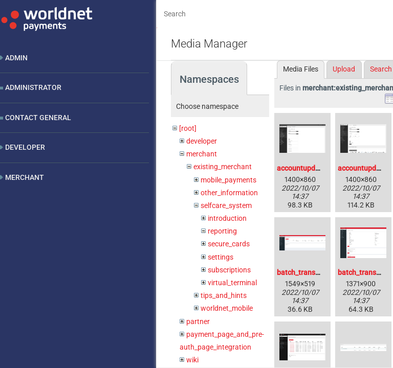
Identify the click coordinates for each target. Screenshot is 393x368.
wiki (192, 360)
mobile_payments (228, 180)
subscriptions (229, 270)
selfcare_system (226, 205)
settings (220, 257)
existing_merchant (222, 167)
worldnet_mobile (227, 308)
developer (201, 141)
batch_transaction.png (313, 272)
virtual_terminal (232, 283)
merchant (201, 154)
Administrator (33, 87)
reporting (222, 231)
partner (198, 321)
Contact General (38, 117)
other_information (229, 193)
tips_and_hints (224, 295)
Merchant (24, 177)
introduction (227, 218)
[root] (187, 128)
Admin (16, 58)
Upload (344, 69)
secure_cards (229, 244)
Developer (25, 147)
